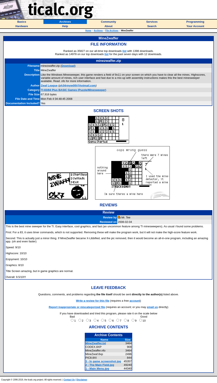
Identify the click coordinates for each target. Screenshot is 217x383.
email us (152, 307)
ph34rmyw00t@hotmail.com (77, 85)
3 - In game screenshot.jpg (103, 361)
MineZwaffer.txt (95, 343)
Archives (98, 30)
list (124, 51)
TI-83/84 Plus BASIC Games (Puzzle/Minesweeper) (73, 90)
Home (88, 30)
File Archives (111, 30)
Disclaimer (82, 380)
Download (68, 65)
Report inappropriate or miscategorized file (77, 307)
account (134, 300)
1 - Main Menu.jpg (97, 368)
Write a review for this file (92, 300)
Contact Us (69, 380)
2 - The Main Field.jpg (99, 364)
